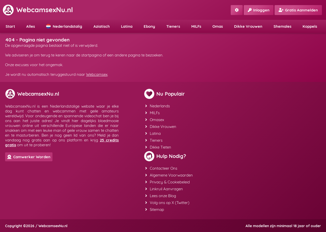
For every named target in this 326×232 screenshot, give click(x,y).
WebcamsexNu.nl (38, 9)
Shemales (282, 26)
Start (10, 26)
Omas (217, 26)
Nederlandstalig (64, 26)
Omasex (154, 119)
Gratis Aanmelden (298, 10)
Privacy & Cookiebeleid (167, 182)
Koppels (310, 26)
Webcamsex (96, 74)
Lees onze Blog (160, 195)
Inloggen (258, 10)
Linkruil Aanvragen (164, 188)
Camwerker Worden (28, 156)
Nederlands (157, 106)
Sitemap (154, 209)
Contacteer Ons (161, 168)
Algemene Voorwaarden (169, 175)
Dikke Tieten (158, 147)
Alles (30, 26)
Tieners (173, 26)
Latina (126, 26)
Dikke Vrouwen (248, 26)
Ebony (149, 26)
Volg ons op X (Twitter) (167, 202)
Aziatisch (101, 26)
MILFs (196, 26)
